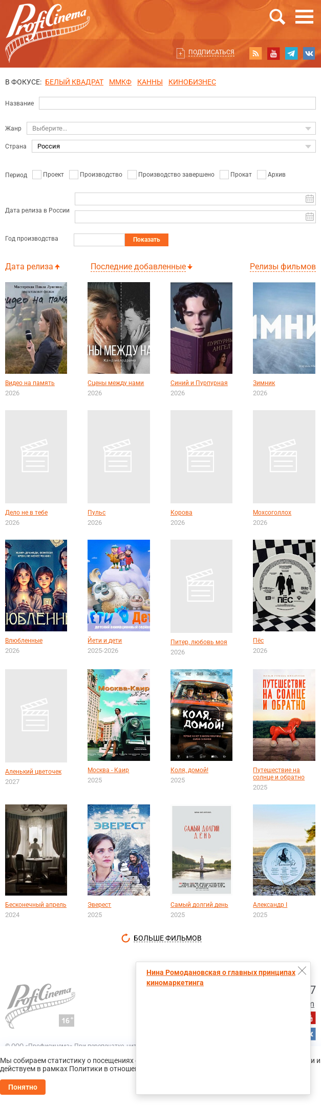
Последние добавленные (138, 266)
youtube (273, 53)
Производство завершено (176, 174)
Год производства (31, 238)
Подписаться (211, 52)
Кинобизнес (192, 82)
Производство (101, 174)
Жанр (13, 128)
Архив (277, 174)
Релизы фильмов (283, 266)
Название (19, 103)
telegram (291, 53)
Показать (146, 239)
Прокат (241, 174)
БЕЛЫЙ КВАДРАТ (74, 82)
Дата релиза (29, 266)
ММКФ (120, 82)
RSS (255, 53)
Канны (150, 82)
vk (309, 53)
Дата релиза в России (37, 210)
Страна (16, 146)
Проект (53, 174)
